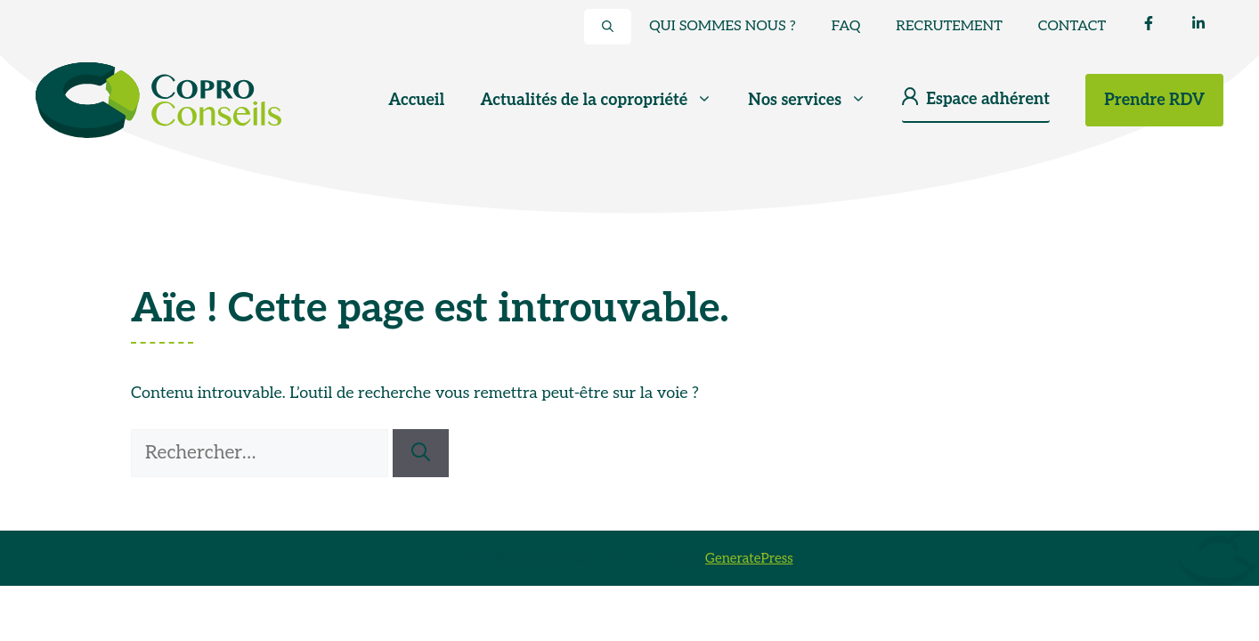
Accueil (416, 100)
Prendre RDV (1154, 100)
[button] (607, 27)
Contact (1072, 26)
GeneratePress (749, 558)
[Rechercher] (421, 453)
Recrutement (949, 26)
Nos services (816, 100)
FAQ (846, 26)
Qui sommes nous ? (722, 26)
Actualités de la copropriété (605, 100)
